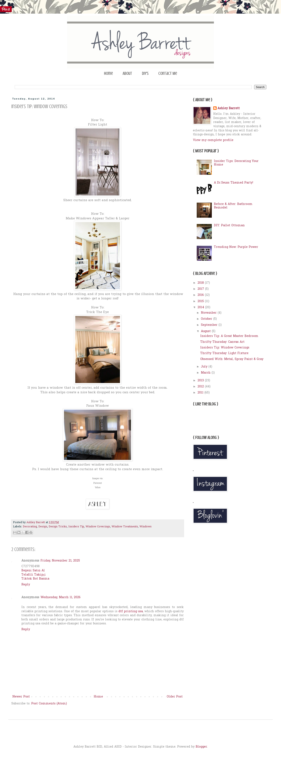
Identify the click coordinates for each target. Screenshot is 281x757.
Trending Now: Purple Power (236, 247)
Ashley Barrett (228, 108)
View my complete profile (213, 140)
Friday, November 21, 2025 (60, 561)
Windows (145, 527)
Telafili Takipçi (33, 575)
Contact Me (167, 73)
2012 (201, 386)
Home (108, 73)
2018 (201, 283)
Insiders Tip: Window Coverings (224, 348)
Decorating (30, 527)
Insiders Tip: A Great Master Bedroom (229, 336)
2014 (201, 307)
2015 (201, 301)
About (127, 73)
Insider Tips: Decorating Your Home (236, 163)
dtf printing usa (130, 611)
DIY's (145, 73)
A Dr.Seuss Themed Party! (233, 183)
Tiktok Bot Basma (35, 579)
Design (42, 527)
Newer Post (21, 697)
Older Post (175, 697)
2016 (201, 295)
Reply (25, 584)
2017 (201, 289)
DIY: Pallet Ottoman (229, 225)
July (204, 367)
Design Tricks (58, 527)
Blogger (201, 747)
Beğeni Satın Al (33, 570)
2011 (201, 393)
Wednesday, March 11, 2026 (60, 597)
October (207, 319)
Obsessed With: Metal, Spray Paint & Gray (231, 359)
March (206, 373)
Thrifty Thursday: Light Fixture (224, 353)
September (210, 325)
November (209, 313)
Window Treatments (125, 527)
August (206, 331)
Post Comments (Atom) (49, 703)
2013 (201, 380)
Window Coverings (98, 527)
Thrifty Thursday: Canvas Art (222, 342)
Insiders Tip (76, 527)
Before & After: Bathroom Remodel (233, 206)
